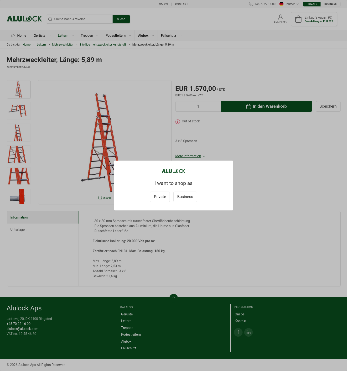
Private (160, 196)
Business (185, 196)
